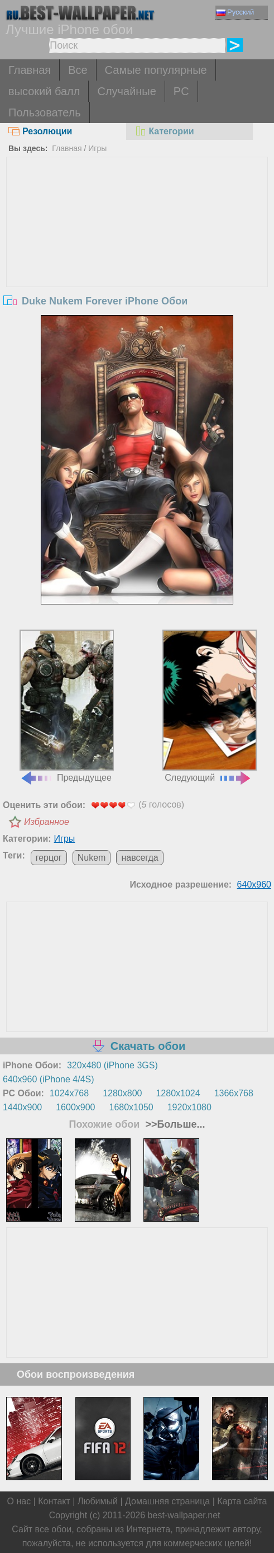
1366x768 (233, 1093)
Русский (235, 12)
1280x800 (122, 1093)
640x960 (254, 884)
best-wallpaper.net (184, 1515)
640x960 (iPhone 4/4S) (48, 1079)
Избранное (46, 822)
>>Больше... (173, 1124)
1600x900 (75, 1107)
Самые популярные (156, 70)
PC (181, 91)
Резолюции (40, 131)
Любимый (98, 1501)
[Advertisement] (137, 241)
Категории (164, 131)
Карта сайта (242, 1501)
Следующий (209, 706)
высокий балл (44, 91)
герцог (49, 857)
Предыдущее (67, 706)
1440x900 (22, 1107)
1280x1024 (178, 1093)
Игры (97, 148)
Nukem (92, 857)
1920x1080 (189, 1107)
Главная (29, 70)
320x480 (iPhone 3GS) (112, 1065)
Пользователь (44, 112)
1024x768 (69, 1093)
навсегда (139, 857)
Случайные (126, 91)
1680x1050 (131, 1107)
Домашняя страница (167, 1501)
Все (77, 70)
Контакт (54, 1501)
